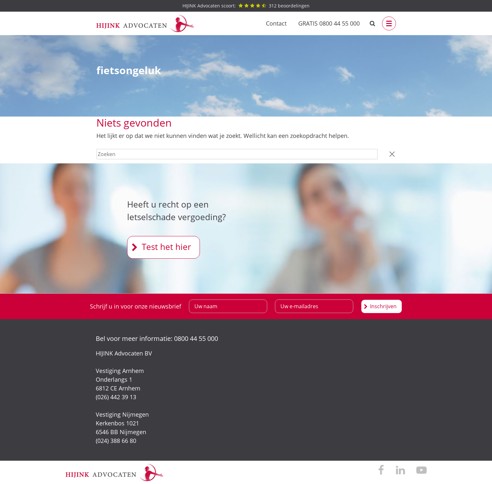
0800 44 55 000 (196, 338)
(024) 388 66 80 (116, 441)
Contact (276, 23)
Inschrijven (383, 306)
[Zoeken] (237, 154)
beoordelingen (246, 6)
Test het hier (166, 247)
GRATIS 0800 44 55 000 (329, 23)
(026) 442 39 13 (116, 397)
